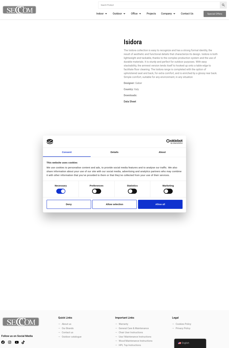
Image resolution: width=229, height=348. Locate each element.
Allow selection (114, 204)
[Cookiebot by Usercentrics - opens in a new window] (169, 141)
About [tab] (162, 152)
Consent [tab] (67, 152)
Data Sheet (130, 101)
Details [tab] (114, 152)
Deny (69, 204)
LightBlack (222, 344)
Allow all (160, 204)
